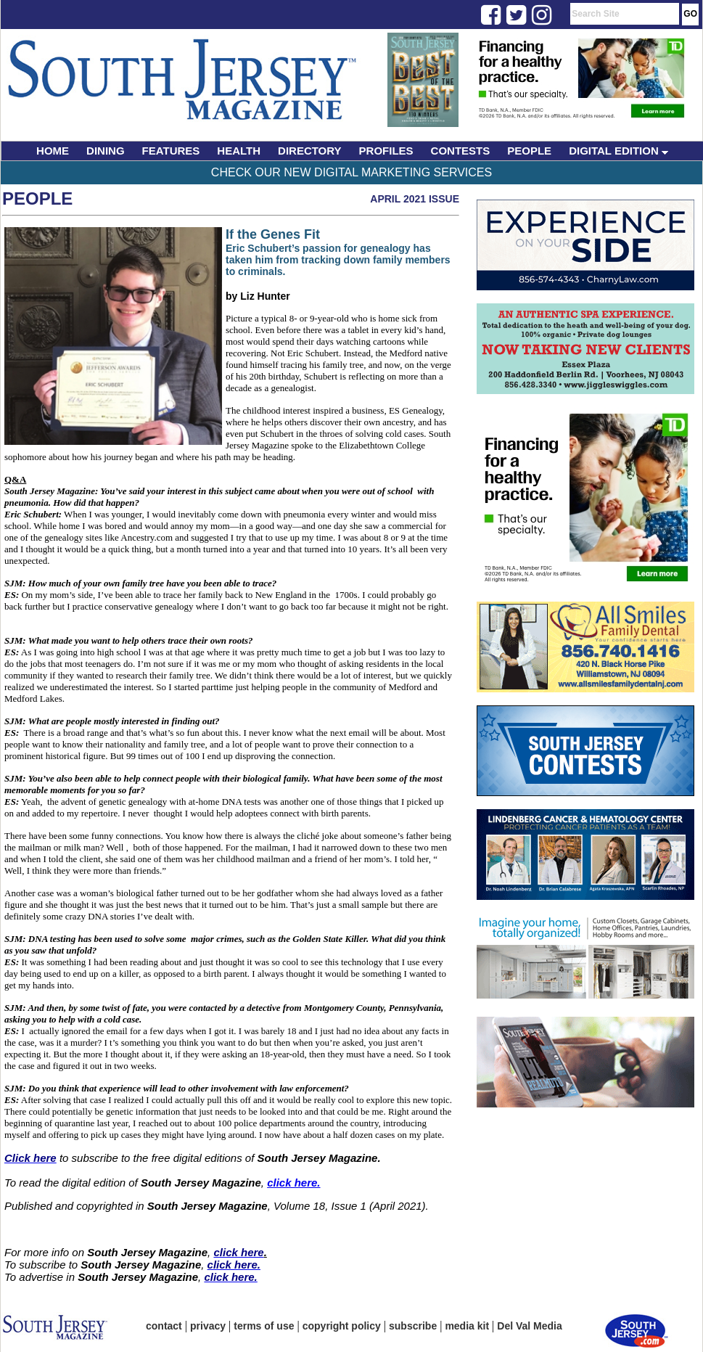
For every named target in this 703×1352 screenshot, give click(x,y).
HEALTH (238, 150)
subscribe (413, 1326)
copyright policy (342, 1326)
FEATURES (171, 150)
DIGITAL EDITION (618, 150)
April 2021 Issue (414, 199)
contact (164, 1326)
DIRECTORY (310, 150)
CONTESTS (460, 150)
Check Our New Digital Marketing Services (351, 172)
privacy (208, 1326)
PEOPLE (529, 150)
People (37, 198)
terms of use (264, 1326)
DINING (105, 150)
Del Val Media (529, 1326)
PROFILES (386, 150)
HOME (52, 150)
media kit (467, 1326)
